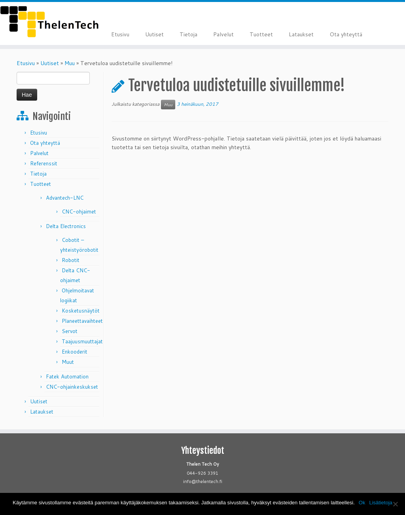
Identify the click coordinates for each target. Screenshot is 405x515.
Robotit (70, 260)
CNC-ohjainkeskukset (72, 386)
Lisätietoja (380, 503)
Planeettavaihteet (82, 320)
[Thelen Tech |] (47, 21)
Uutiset (154, 34)
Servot (70, 331)
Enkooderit (74, 351)
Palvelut (223, 34)
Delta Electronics (66, 226)
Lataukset (301, 34)
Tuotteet (261, 34)
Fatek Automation (67, 376)
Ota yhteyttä (345, 34)
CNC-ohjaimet (79, 211)
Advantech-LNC (64, 197)
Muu (69, 63)
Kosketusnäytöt (81, 310)
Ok (362, 503)
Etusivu (120, 34)
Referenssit (43, 163)
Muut (68, 361)
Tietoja (188, 34)
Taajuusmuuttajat (82, 341)
